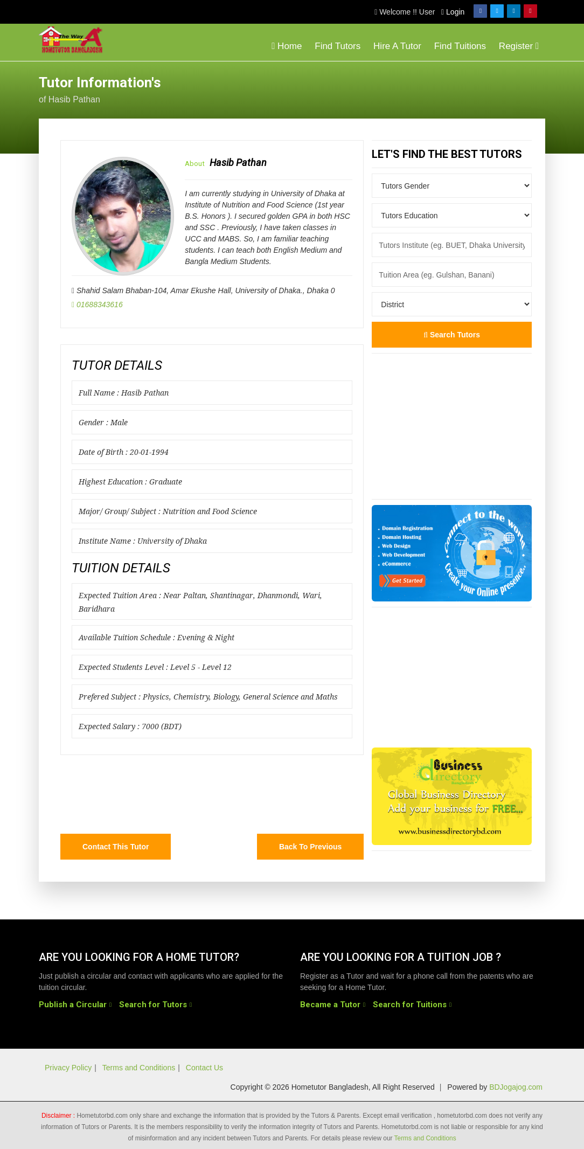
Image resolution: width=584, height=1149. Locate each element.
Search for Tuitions (410, 1004)
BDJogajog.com (516, 1087)
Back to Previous (310, 846)
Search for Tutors (153, 1004)
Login (452, 12)
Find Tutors (337, 46)
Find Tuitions (460, 46)
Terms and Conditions (138, 1067)
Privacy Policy (68, 1067)
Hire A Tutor (397, 46)
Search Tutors (451, 334)
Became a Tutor (330, 1004)
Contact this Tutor (115, 846)
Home (287, 46)
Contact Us (204, 1067)
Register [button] (519, 46)
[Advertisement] (459, 88)
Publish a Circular (73, 1004)
